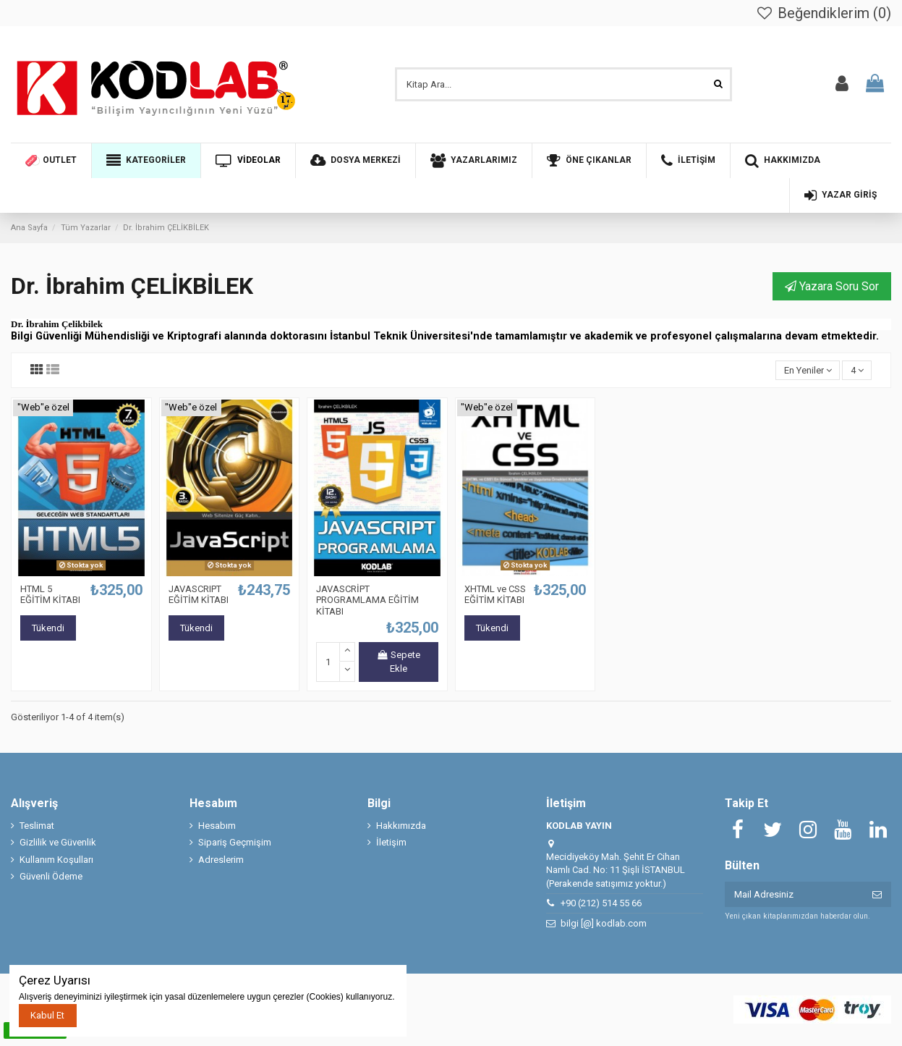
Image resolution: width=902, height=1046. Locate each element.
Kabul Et (47, 1015)
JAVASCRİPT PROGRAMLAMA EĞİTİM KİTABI (367, 600)
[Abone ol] (877, 894)
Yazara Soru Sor (832, 286)
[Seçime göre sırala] (807, 370)
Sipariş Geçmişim (234, 842)
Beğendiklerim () (823, 13)
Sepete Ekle (398, 662)
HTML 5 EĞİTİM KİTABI (50, 594)
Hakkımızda (401, 825)
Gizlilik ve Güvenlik (58, 842)
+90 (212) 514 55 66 (601, 903)
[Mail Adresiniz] (794, 894)
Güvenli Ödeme (51, 876)
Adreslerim (221, 859)
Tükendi (48, 628)
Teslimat (37, 825)
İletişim (391, 842)
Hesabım (217, 825)
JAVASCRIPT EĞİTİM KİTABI (199, 594)
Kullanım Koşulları (56, 859)
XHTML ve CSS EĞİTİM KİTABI (495, 594)
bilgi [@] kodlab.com (604, 923)
